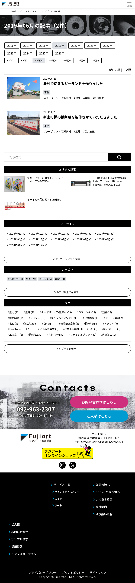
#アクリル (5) (110, 323)
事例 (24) (31, 279)
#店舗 (86, 98)
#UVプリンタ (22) (86, 312)
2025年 (43, 53)
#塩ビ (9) (13, 323)
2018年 (43, 45)
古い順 (127, 69)
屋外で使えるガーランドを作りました (73, 83)
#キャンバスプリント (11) (64, 318)
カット (58, 498)
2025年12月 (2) (39, 233)
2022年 (107, 45)
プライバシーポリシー (43, 572)
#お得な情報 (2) (55, 334)
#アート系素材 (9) (114, 318)
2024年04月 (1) (105, 239)
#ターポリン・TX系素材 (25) (56, 312)
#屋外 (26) (29, 312)
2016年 (11, 45)
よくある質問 (104, 499)
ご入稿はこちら (99, 416)
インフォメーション (24, 554)
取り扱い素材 (104, 514)
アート (58, 505)
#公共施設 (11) (91, 318)
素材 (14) (60, 279)
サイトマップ (97, 572)
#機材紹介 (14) (16, 318)
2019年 (59, 45)
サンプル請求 (19, 539)
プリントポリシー (73, 572)
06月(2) (39, 60)
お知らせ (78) (15, 279)
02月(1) (10, 60)
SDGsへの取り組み (108, 492)
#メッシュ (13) (37, 318)
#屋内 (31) (13, 312)
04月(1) (24, 60)
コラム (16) (45, 279)
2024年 (27, 53)
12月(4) (95, 60)
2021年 (91, 45)
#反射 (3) (92, 329)
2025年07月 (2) (83, 233)
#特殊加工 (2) (34, 334)
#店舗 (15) (106, 312)
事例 (46, 92)
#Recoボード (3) (111, 329)
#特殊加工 (98, 98)
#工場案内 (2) (15, 334)
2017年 (27, 45)
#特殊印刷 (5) (90, 323)
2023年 (11, 53)
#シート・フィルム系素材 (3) (42, 329)
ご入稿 (15, 524)
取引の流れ (103, 484)
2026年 (59, 53)
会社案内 (101, 507)
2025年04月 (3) (17, 239)
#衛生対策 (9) (29, 323)
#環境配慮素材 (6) (69, 323)
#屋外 (77, 98)
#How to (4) (14, 329)
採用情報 (16, 546)
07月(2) (53, 60)
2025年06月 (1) (105, 233)
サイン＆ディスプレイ (67, 491)
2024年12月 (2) (39, 239)
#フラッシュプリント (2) (82, 334)
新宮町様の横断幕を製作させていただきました (80, 116)
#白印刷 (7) (48, 323)
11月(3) (81, 60)
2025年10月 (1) (61, 233)
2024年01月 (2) (17, 245)
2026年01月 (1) (17, 233)
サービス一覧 (61, 484)
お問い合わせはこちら (99, 401)
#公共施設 (89, 131)
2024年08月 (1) (61, 239)
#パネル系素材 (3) (73, 329)
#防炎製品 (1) (108, 334)
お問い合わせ (19, 532)
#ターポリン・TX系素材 (57, 98)
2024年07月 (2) (83, 239)
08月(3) (67, 60)
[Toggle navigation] (129, 4)
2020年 (75, 45)
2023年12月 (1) (39, 245)
